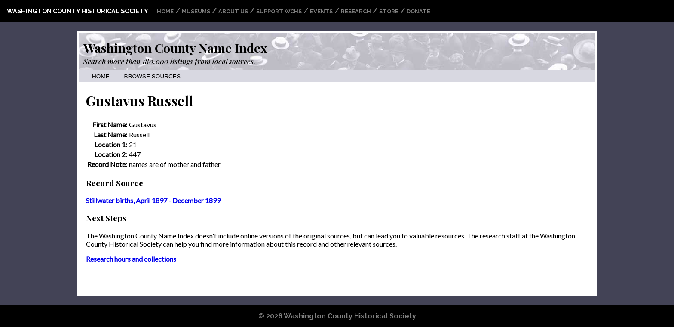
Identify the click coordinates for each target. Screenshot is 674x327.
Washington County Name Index (175, 48)
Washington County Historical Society (77, 11)
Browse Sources (152, 76)
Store (388, 11)
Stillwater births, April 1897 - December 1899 (153, 200)
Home (165, 11)
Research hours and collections (131, 259)
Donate (418, 11)
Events (321, 11)
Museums (196, 11)
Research (356, 11)
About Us (233, 11)
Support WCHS (279, 11)
